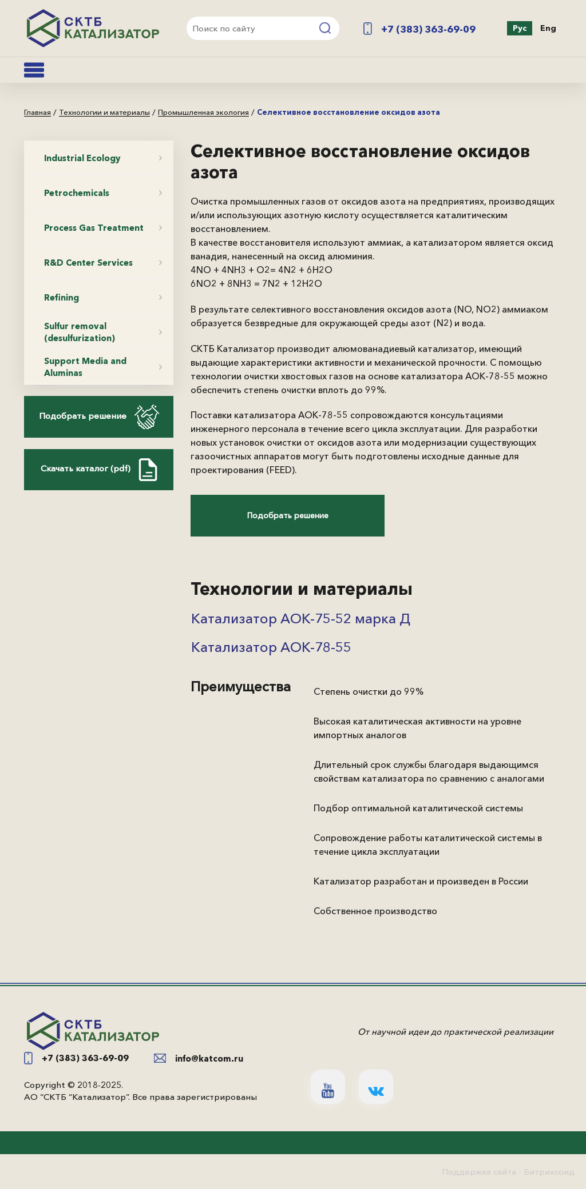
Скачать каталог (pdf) (99, 470)
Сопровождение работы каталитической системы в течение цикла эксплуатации (428, 844)
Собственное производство (375, 910)
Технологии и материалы (104, 113)
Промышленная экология (203, 113)
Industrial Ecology (82, 158)
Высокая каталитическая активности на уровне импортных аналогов (417, 727)
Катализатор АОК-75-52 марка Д (300, 618)
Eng (548, 28)
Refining (61, 297)
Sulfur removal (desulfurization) (79, 332)
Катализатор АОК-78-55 (271, 647)
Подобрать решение (99, 417)
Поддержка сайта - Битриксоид (508, 1171)
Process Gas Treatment (94, 227)
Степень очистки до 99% (368, 691)
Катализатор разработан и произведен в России (421, 881)
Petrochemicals (76, 192)
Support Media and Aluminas (85, 366)
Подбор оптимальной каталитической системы (418, 808)
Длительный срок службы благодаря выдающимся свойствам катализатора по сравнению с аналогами (429, 771)
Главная (37, 113)
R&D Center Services (88, 262)
